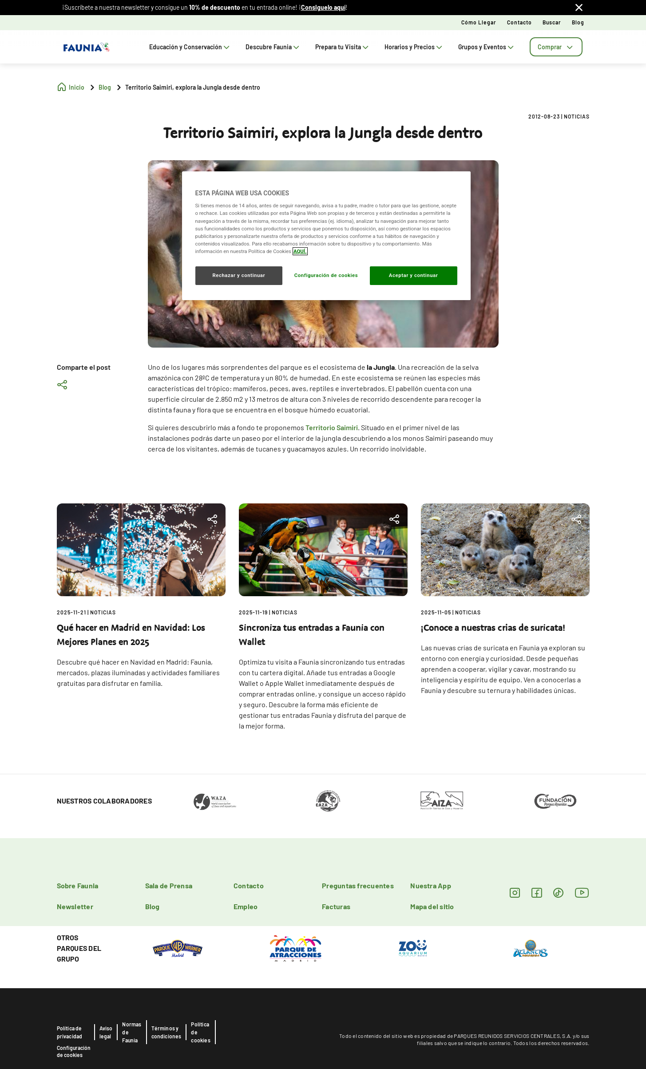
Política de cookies (200, 1032)
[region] (326, 235)
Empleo (246, 906)
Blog (578, 22)
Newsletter (75, 906)
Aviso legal (106, 1032)
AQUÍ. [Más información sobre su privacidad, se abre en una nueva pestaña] (300, 251)
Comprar (556, 47)
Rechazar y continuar (238, 275)
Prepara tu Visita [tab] (342, 47)
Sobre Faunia (78, 885)
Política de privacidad (70, 1032)
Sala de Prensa (168, 885)
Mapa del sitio (432, 906)
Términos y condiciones (166, 1032)
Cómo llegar (478, 22)
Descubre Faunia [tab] (273, 47)
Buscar (552, 22)
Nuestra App (430, 885)
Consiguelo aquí (323, 7)
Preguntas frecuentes (358, 885)
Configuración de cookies (74, 1051)
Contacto (519, 22)
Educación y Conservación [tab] (190, 47)
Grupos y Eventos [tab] (486, 47)
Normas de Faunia (131, 1032)
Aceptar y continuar (413, 275)
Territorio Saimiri (331, 427)
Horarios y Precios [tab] (414, 47)
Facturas (336, 906)
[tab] (556, 47)
